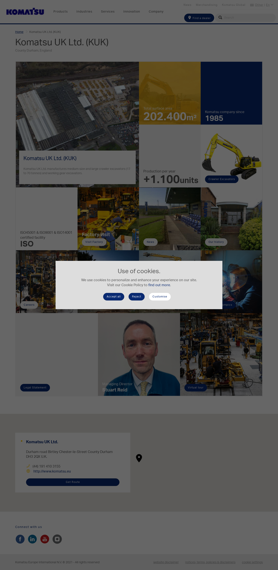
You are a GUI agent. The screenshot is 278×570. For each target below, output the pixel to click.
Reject (136, 296)
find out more (159, 285)
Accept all (114, 296)
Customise (159, 296)
